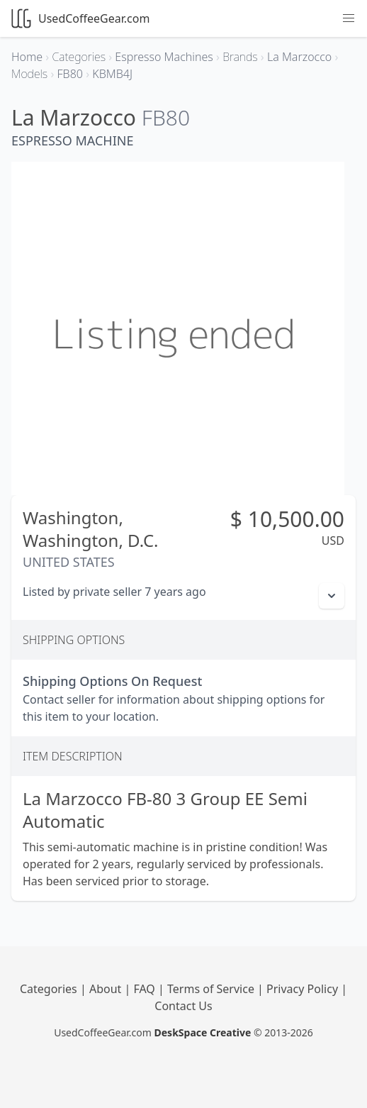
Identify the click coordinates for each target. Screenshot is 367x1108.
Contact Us (183, 1006)
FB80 (166, 117)
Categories (50, 989)
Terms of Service (212, 989)
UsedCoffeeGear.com (80, 18)
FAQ (145, 989)
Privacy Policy (303, 989)
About (107, 989)
